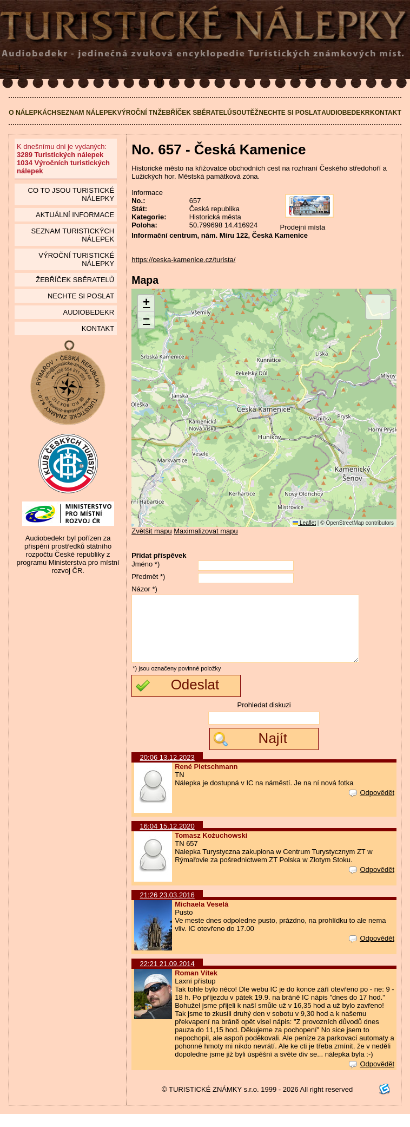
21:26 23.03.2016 (167, 908)
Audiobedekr (345, 112)
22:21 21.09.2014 (167, 977)
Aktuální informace (75, 215)
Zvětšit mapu (151, 531)
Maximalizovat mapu (206, 531)
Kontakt (385, 112)
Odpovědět (371, 806)
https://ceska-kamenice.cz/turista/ (183, 260)
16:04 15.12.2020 (167, 839)
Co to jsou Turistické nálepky (71, 194)
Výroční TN (137, 112)
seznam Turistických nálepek (73, 235)
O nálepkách (32, 112)
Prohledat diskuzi (264, 718)
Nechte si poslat (290, 112)
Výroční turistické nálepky (76, 259)
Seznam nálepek (87, 112)
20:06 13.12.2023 (167, 770)
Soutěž (245, 112)
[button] (146, 303)
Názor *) (144, 589)
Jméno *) (145, 564)
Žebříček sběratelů (195, 112)
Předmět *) (148, 576)
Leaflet (304, 523)
